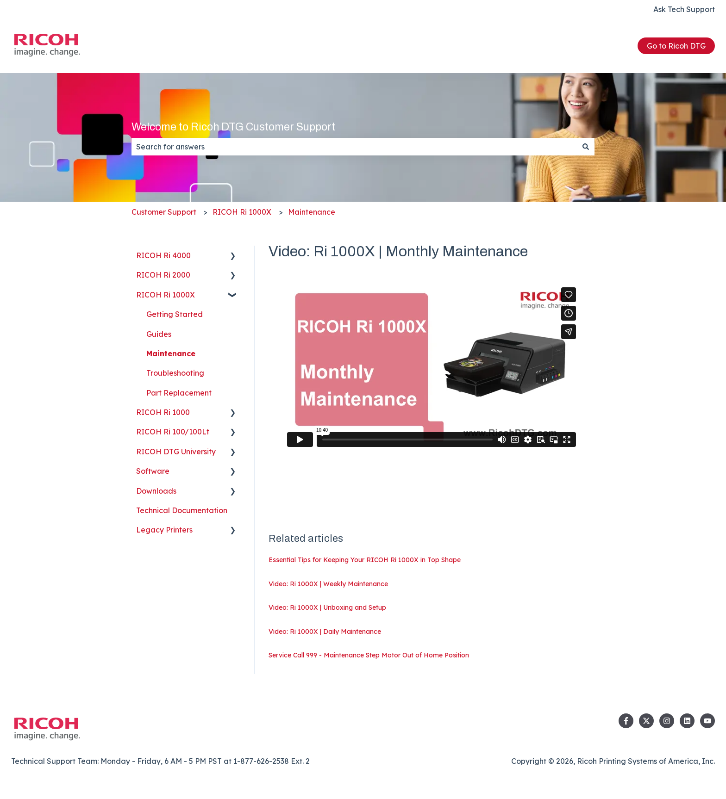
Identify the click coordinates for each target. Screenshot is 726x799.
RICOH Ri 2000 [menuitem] (163, 274)
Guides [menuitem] (158, 334)
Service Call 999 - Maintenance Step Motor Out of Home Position (369, 655)
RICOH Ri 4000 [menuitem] (163, 255)
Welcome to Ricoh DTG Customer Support (233, 127)
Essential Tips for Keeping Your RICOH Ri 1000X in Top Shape (365, 560)
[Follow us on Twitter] (646, 720)
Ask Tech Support (684, 9)
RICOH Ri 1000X (242, 212)
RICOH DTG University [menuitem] (176, 451)
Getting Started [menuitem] (174, 314)
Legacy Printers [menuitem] (164, 529)
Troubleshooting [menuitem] (175, 373)
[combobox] (354, 146)
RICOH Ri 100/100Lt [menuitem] (172, 431)
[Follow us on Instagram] (666, 720)
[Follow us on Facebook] (626, 720)
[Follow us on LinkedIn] (687, 720)
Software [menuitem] (152, 471)
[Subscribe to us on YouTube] (707, 720)
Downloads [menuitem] (156, 491)
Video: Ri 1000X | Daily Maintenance (325, 631)
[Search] (586, 146)
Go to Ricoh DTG (676, 45)
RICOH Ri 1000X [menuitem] (165, 294)
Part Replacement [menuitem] (179, 392)
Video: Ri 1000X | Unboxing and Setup (327, 607)
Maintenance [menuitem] (170, 353)
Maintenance (311, 212)
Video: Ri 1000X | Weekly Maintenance (328, 584)
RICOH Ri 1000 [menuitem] (163, 412)
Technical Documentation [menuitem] (181, 510)
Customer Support (163, 212)
